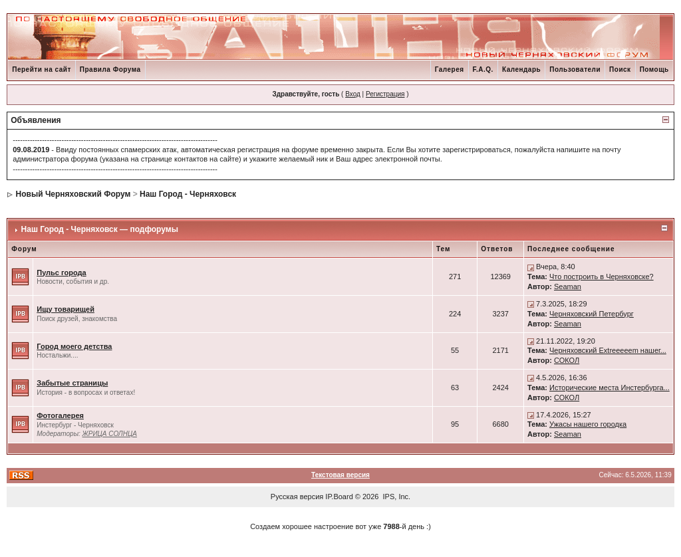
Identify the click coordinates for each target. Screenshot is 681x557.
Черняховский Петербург (591, 314)
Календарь (521, 69)
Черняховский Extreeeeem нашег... (607, 350)
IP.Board (338, 497)
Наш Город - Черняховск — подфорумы (99, 229)
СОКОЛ (566, 360)
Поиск (620, 69)
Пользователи (575, 69)
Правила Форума (110, 69)
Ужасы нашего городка (587, 424)
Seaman (567, 286)
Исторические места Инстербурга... (609, 387)
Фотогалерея (60, 415)
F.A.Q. (483, 69)
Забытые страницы (72, 383)
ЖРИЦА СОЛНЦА (109, 433)
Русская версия (297, 497)
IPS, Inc (396, 497)
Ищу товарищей (65, 309)
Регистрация (385, 94)
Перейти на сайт (41, 69)
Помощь (654, 69)
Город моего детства (74, 346)
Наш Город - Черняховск (188, 194)
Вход (352, 94)
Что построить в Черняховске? (601, 276)
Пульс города (61, 273)
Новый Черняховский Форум (73, 194)
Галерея (449, 69)
